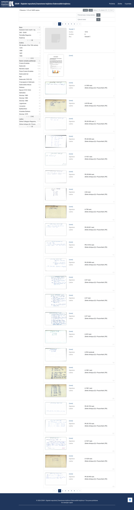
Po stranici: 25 (103, 10)
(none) (71, 55)
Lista (90, 10)
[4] (30, 40)
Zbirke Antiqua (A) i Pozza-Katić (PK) (96, 88)
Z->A (111, 10)
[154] (30, 116)
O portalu (128, 4)
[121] (30, 58)
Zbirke (120, 4)
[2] (30, 126)
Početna (112, 4)
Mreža (95, 10)
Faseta (85, 10)
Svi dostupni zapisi (67, 502)
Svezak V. (72, 29)
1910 (86, 32)
